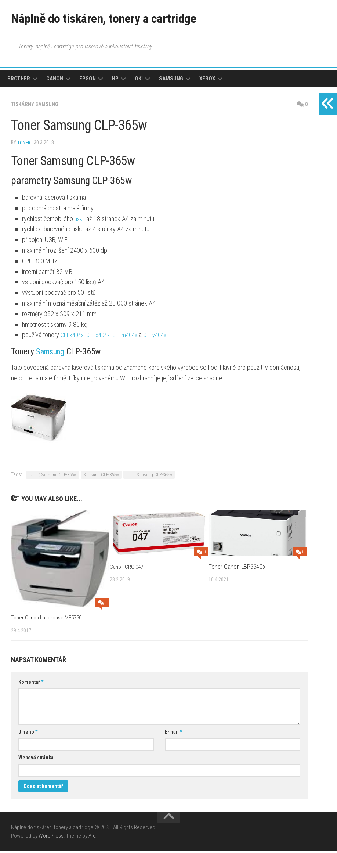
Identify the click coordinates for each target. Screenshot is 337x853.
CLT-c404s (102, 337)
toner (24, 145)
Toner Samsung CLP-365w (149, 477)
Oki (139, 81)
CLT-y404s (165, 337)
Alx (91, 838)
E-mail (173, 734)
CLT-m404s (132, 337)
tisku (80, 221)
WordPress (51, 838)
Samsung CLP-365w (101, 477)
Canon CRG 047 (129, 568)
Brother (18, 81)
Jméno (27, 734)
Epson (87, 81)
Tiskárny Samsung (37, 107)
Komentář (30, 684)
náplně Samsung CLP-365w (53, 477)
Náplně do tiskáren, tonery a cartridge (123, 20)
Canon (54, 81)
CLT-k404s (74, 337)
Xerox (207, 81)
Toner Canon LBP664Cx (237, 568)
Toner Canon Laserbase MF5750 (50, 619)
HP (115, 81)
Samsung (171, 81)
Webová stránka (36, 760)
